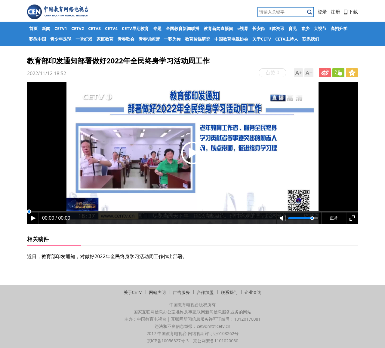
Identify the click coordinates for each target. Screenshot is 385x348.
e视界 (242, 28)
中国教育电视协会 (231, 39)
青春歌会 (126, 39)
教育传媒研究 (197, 39)
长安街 (258, 28)
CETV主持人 (286, 39)
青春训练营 (149, 39)
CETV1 (60, 28)
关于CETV (261, 39)
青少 (305, 28)
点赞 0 (272, 72)
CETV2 (77, 28)
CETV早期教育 (135, 28)
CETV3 (94, 28)
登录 (322, 11)
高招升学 (339, 28)
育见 (292, 28)
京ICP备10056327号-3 (168, 340)
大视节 (320, 28)
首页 (33, 28)
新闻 (46, 28)
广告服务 (181, 292)
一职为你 (172, 39)
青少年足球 (60, 39)
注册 (335, 11)
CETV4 (111, 28)
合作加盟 (205, 292)
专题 (157, 28)
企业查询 (253, 292)
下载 (351, 11)
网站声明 (157, 292)
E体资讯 (276, 28)
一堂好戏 (83, 39)
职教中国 (37, 39)
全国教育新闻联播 (182, 28)
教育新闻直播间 (218, 28)
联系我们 (310, 39)
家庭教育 (105, 39)
